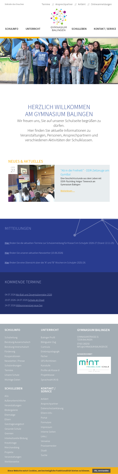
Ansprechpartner (64, 4)
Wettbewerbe (12, 461)
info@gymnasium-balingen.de (92, 346)
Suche (44, 455)
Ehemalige (10, 414)
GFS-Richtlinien (48, 360)
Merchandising (12, 447)
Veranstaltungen (13, 456)
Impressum (46, 427)
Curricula (45, 346)
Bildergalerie (11, 410)
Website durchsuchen (14, 4)
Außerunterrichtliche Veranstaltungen (15, 403)
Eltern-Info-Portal (47, 415)
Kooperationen (12, 356)
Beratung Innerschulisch (17, 346)
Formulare (46, 422)
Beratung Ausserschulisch (17, 342)
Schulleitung (11, 337)
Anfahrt (82, 4)
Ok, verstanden (101, 470)
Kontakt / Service (105, 29)
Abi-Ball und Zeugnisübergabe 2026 (34, 294)
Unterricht (33, 29)
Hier (7, 242)
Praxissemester (48, 445)
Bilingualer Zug (48, 342)
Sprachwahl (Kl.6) (49, 379)
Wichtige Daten (12, 379)
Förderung (10, 351)
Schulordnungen (13, 365)
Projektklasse (47, 374)
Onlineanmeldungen (101, 4)
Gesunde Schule (13, 428)
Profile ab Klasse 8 (50, 370)
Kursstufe (45, 365)
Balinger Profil (48, 337)
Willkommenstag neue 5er (29, 305)
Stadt (44, 450)
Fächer (44, 356)
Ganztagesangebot (14, 424)
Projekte (9, 452)
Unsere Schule (12, 374)
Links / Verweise (45, 439)
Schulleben (79, 29)
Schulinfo (11, 29)
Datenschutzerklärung (52, 408)
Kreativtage (11, 442)
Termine (46, 4)
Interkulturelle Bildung (16, 438)
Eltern (8, 419)
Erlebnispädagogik (50, 351)
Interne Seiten (48, 431)
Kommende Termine (23, 281)
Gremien (9, 433)
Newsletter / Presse (15, 360)
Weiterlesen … (68, 190)
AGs (6, 396)
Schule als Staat (36, 300)
